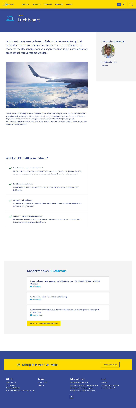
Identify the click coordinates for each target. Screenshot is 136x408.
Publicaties (48, 4)
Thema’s (36, 4)
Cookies (104, 382)
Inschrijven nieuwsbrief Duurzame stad (84, 385)
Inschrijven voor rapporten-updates (83, 390)
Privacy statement (108, 388)
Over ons (25, 4)
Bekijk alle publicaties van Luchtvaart (44, 323)
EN (123, 4)
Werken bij (59, 4)
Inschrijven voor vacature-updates (82, 388)
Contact (69, 4)
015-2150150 (42, 382)
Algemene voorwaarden (110, 385)
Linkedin (104, 65)
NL (119, 4)
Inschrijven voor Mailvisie (79, 382)
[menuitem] (25, 4)
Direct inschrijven (110, 365)
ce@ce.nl (41, 385)
